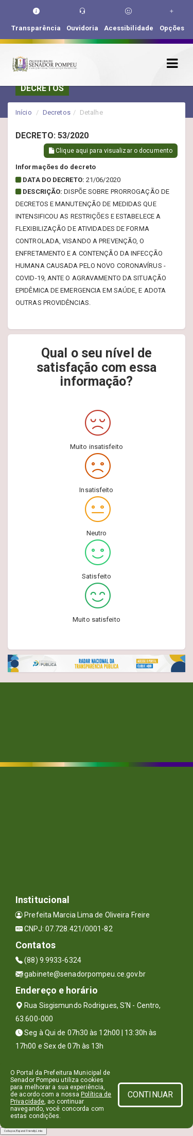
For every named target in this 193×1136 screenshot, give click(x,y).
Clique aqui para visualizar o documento (110, 150)
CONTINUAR (150, 1094)
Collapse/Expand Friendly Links (23, 1130)
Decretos (57, 112)
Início (23, 112)
